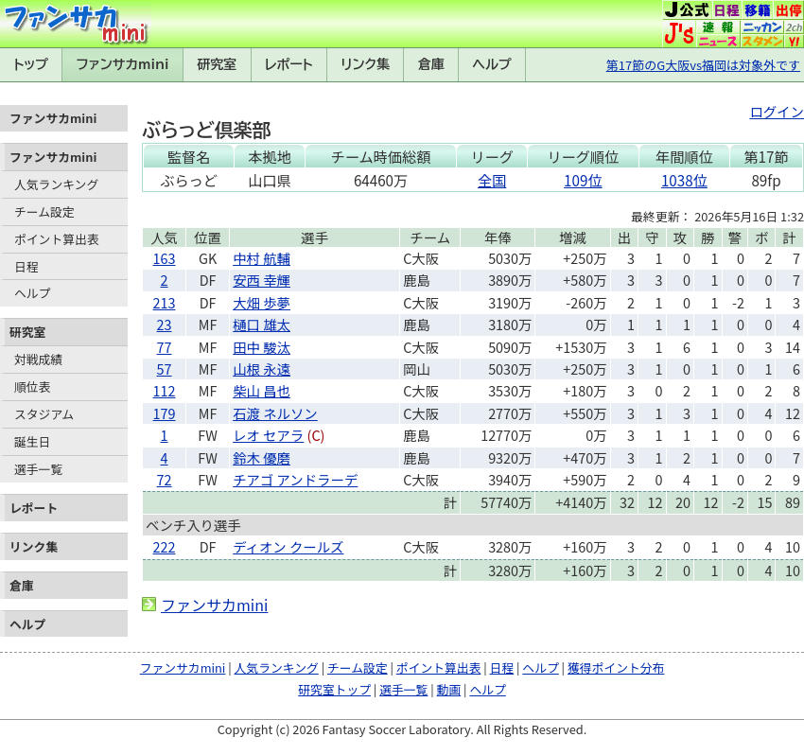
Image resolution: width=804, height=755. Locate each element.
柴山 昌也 (261, 390)
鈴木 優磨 (261, 457)
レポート (289, 64)
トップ (30, 64)
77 (164, 347)
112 (164, 390)
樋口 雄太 (261, 324)
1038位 (684, 179)
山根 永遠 (261, 368)
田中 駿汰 (261, 347)
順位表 (32, 386)
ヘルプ (492, 64)
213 (164, 302)
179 (164, 413)
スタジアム (44, 414)
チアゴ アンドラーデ (295, 479)
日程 (26, 266)
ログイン (776, 111)
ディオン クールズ (288, 546)
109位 (583, 179)
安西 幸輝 (261, 280)
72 (164, 479)
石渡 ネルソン (275, 413)
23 (164, 324)
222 (164, 546)
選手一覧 (38, 469)
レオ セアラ (268, 435)
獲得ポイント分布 (616, 667)
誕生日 (32, 441)
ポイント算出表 (56, 239)
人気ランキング (56, 184)
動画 (449, 689)
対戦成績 (38, 359)
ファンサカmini (123, 64)
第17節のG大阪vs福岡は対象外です (703, 65)
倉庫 (431, 64)
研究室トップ (334, 689)
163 (164, 258)
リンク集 (365, 64)
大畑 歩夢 (261, 302)
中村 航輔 (261, 258)
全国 (492, 179)
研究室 (216, 64)
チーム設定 (44, 211)
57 (164, 368)
